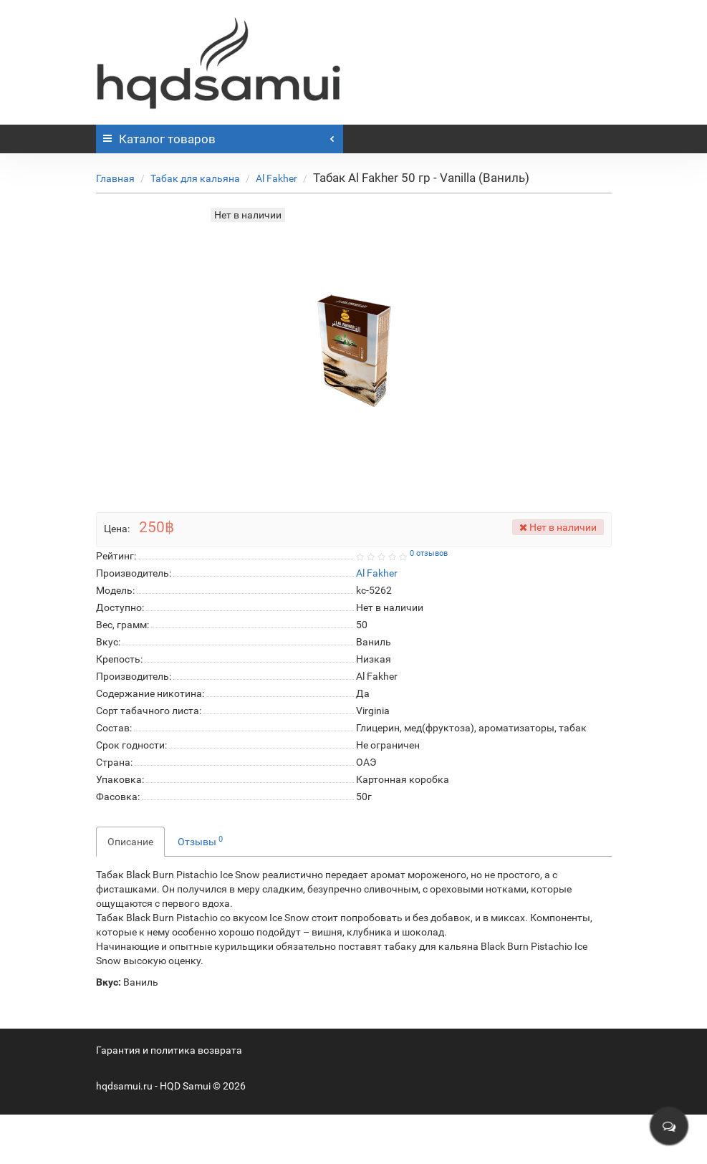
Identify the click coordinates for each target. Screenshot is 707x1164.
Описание (130, 841)
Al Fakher (276, 178)
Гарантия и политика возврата (169, 1050)
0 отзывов (429, 553)
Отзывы (200, 840)
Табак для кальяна (195, 178)
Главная (115, 178)
